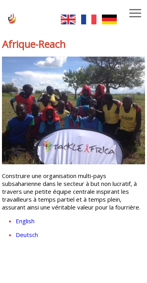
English (25, 221)
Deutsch (27, 235)
